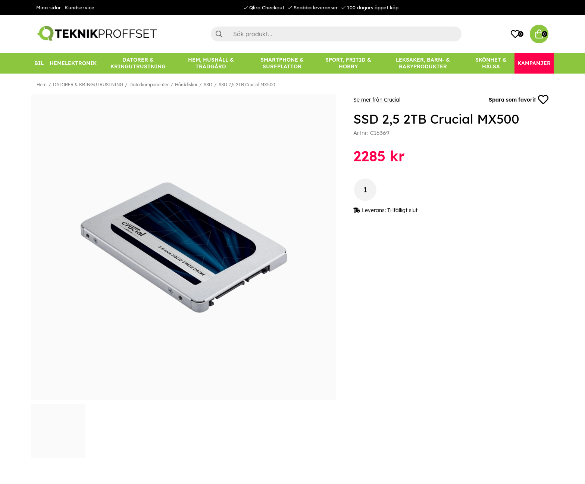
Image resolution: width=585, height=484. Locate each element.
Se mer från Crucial (376, 99)
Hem (42, 84)
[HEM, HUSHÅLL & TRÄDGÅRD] (210, 63)
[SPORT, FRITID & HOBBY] (348, 63)
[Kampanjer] (534, 63)
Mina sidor (48, 7)
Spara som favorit (518, 99)
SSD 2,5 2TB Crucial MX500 (247, 84)
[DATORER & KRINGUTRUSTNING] (138, 63)
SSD (208, 84)
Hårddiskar (186, 84)
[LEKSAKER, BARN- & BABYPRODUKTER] (422, 63)
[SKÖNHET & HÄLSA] (490, 63)
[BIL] (39, 63)
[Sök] (336, 34)
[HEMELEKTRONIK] (73, 63)
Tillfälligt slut (402, 210)
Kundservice (79, 7)
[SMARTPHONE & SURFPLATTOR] (282, 63)
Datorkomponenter (149, 84)
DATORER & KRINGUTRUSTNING (88, 84)
